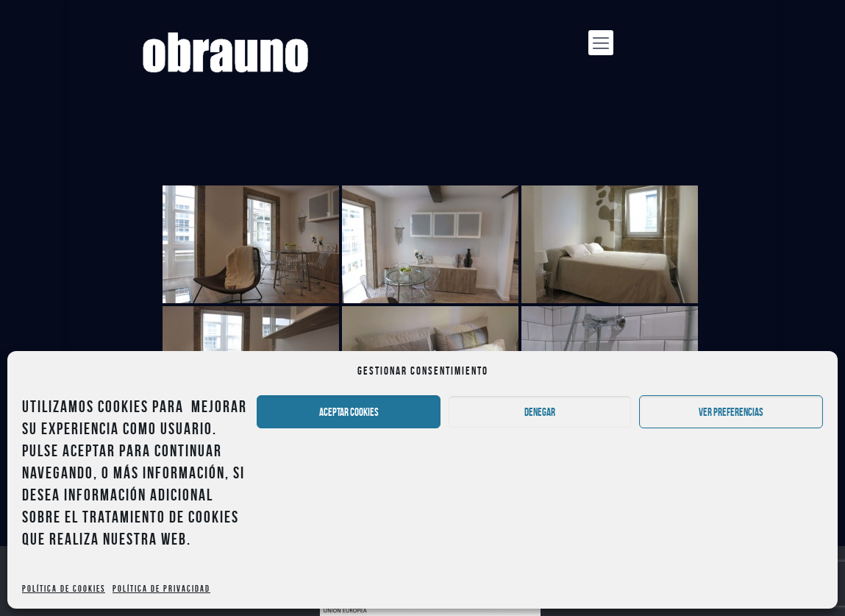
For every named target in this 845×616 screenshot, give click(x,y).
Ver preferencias (731, 412)
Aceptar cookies (349, 412)
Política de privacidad (161, 588)
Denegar (539, 412)
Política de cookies (63, 588)
